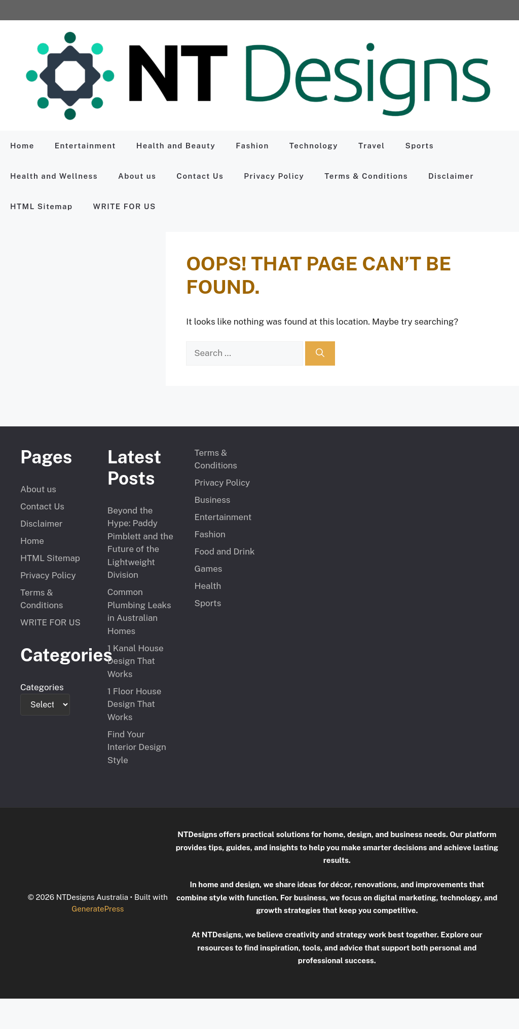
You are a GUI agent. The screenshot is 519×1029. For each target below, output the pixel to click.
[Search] (320, 353)
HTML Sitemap (41, 206)
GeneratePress (97, 908)
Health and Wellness (54, 176)
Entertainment (85, 145)
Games (209, 569)
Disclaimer (451, 176)
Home (22, 145)
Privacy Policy (274, 176)
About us (137, 176)
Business (213, 500)
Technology (313, 145)
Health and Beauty (175, 145)
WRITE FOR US (124, 206)
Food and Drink (225, 551)
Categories (42, 687)
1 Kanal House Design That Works (135, 661)
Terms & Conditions (366, 176)
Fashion (252, 145)
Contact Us (200, 176)
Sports (419, 145)
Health (208, 586)
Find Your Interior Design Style (136, 747)
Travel (371, 145)
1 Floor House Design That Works (134, 704)
